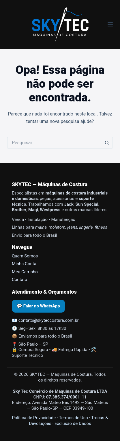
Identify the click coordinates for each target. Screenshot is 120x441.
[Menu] (110, 24)
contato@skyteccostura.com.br (48, 320)
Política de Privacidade (34, 417)
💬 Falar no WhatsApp (38, 306)
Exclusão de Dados (73, 423)
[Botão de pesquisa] (107, 143)
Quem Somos (25, 256)
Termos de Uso (73, 417)
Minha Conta (24, 263)
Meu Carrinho (25, 271)
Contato (19, 279)
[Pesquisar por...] (54, 143)
